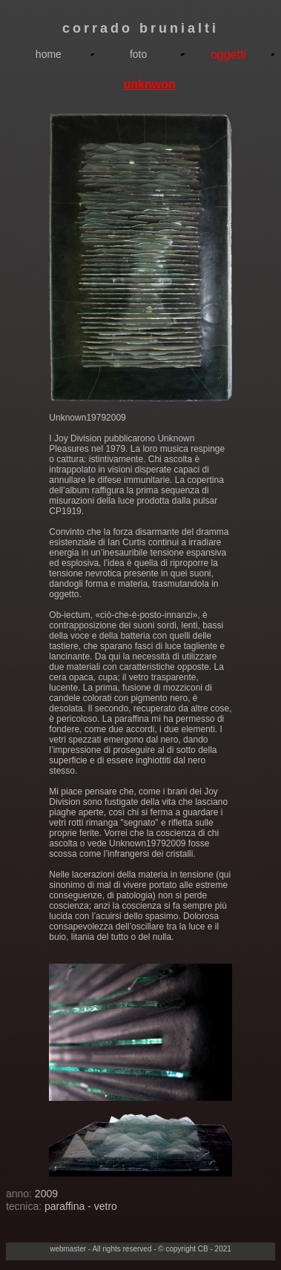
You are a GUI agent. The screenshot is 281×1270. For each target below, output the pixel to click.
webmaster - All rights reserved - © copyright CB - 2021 (140, 1249)
